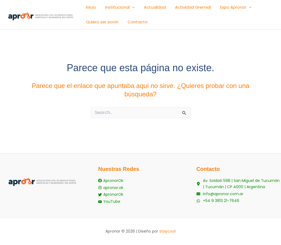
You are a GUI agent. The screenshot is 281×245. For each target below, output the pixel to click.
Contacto (93, 27)
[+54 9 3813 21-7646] (217, 202)
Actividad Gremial (176, 9)
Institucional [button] (112, 9)
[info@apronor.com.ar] (219, 196)
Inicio (88, 9)
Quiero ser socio (250, 9)
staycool (167, 231)
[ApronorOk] (110, 184)
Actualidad (143, 9)
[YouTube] (109, 202)
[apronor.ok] (110, 190)
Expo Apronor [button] (214, 9)
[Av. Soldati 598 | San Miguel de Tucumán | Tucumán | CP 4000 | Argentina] (238, 187)
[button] (124, 9)
